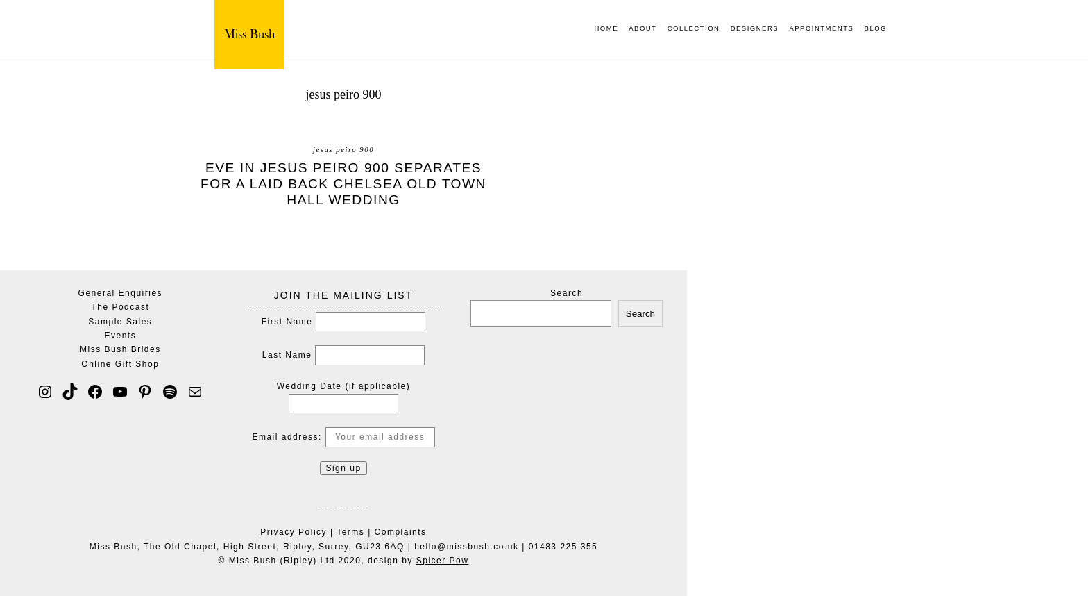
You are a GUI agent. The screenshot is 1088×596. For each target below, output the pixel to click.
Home (606, 29)
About (642, 29)
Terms (350, 532)
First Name (287, 321)
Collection (694, 29)
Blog (876, 29)
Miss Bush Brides (120, 349)
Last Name (287, 355)
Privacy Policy (293, 532)
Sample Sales (120, 321)
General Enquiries (120, 293)
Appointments (821, 29)
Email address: (343, 437)
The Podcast (120, 307)
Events (121, 335)
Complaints (401, 532)
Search (566, 293)
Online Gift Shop (120, 364)
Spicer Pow (442, 560)
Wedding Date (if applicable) (344, 386)
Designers (755, 29)
